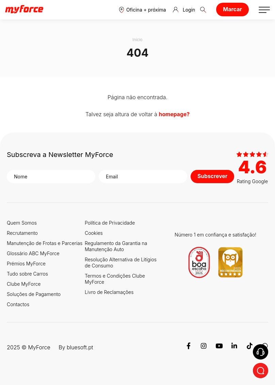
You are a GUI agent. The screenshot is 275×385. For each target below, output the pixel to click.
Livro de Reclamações (109, 292)
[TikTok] (249, 346)
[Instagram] (203, 346)
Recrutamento (22, 232)
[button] (142, 9)
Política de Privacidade (110, 222)
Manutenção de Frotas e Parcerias (44, 243)
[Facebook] (188, 346)
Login (184, 10)
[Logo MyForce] (24, 9)
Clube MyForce (24, 283)
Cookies (94, 232)
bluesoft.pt (80, 346)
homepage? (174, 114)
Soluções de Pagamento (34, 294)
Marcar (232, 9)
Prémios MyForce (26, 263)
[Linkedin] (234, 346)
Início (137, 39)
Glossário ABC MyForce (33, 253)
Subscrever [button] (212, 176)
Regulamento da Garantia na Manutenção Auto (116, 246)
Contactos (18, 304)
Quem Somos (22, 222)
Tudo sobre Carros (27, 273)
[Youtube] (219, 346)
